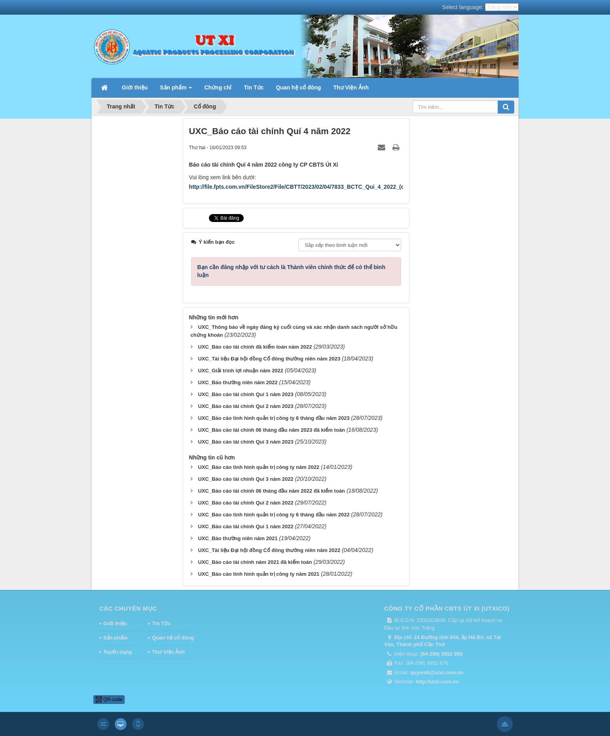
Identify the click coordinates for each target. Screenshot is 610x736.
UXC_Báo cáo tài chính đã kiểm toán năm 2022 (255, 347)
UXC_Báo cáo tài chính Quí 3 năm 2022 (245, 479)
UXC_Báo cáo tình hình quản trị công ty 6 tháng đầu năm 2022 (273, 515)
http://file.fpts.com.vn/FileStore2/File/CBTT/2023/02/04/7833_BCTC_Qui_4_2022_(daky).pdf (307, 187)
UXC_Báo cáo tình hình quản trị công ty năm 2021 (258, 574)
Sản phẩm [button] (176, 89)
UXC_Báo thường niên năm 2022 (237, 382)
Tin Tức (161, 623)
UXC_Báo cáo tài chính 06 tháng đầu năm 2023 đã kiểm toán (271, 430)
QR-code (109, 699)
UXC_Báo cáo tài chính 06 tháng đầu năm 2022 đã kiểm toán (271, 491)
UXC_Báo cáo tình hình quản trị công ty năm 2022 (258, 467)
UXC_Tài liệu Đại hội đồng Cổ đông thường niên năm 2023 (269, 359)
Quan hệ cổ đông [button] (298, 87)
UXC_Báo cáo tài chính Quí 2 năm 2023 (245, 406)
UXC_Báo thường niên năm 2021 (237, 538)
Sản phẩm (115, 638)
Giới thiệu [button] (135, 87)
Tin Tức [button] (253, 87)
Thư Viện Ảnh (168, 652)
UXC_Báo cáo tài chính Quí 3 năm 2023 (245, 442)
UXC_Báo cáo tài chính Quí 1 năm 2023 (245, 394)
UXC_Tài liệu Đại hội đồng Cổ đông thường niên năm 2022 (269, 550)
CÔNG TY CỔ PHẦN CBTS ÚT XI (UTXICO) (447, 608)
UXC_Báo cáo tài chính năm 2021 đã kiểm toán (255, 562)
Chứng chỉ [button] (217, 87)
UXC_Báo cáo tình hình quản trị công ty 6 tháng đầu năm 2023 (273, 418)
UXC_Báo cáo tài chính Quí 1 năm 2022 (245, 526)
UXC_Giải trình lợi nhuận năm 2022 (240, 371)
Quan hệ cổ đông (171, 638)
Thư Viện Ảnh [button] (351, 87)
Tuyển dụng (117, 652)
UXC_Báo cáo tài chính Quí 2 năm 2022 (245, 503)
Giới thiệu (115, 623)
